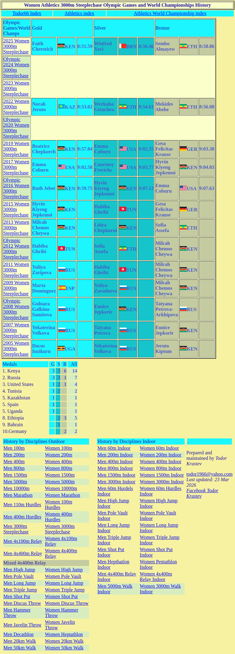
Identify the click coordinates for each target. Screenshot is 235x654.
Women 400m (58, 461)
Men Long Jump (19, 583)
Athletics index (79, 13)
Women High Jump (64, 569)
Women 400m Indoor (160, 461)
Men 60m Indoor (113, 448)
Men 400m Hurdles (22, 516)
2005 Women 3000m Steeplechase (16, 348)
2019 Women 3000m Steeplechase (16, 149)
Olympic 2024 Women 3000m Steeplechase (16, 67)
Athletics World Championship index (170, 13)
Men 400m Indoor (115, 461)
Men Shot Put (16, 596)
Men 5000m (15, 481)
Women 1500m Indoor (162, 475)
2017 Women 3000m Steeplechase (16, 167)
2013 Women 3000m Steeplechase (16, 228)
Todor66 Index (27, 13)
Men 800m (14, 468)
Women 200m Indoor (160, 454)
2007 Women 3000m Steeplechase (16, 330)
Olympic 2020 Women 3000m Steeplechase (16, 128)
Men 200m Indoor (115, 454)
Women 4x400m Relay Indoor (156, 576)
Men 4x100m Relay (22, 541)
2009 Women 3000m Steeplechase (16, 288)
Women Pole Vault (63, 576)
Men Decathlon (18, 634)
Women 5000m (60, 481)
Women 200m (58, 454)
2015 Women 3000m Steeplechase (16, 209)
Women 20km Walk (64, 641)
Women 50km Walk (64, 647)
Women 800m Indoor (160, 468)
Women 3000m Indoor (162, 481)
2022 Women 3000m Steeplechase (16, 107)
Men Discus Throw (22, 603)
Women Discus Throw (67, 603)
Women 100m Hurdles (58, 504)
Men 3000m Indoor (116, 481)
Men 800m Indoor (115, 468)
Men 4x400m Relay (22, 553)
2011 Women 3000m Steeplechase (16, 270)
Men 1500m (15, 475)
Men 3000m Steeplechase (16, 529)
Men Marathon (18, 495)
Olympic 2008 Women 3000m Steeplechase (16, 309)
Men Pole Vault (18, 576)
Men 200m (14, 454)
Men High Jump (19, 569)
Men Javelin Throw (22, 624)
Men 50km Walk (19, 647)
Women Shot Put (61, 596)
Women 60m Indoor (159, 448)
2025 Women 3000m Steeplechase (16, 46)
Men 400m (14, 461)
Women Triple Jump (65, 589)
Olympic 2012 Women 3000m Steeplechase (16, 249)
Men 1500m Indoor (116, 475)
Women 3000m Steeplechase (60, 529)
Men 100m (14, 448)
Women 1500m (60, 475)
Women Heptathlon (64, 634)
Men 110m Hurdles (22, 504)
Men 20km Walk (19, 641)
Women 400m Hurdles (58, 516)
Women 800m (58, 468)
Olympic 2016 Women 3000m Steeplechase (16, 188)
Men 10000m (16, 488)
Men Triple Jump (20, 589)
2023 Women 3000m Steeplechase (16, 88)
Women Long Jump (64, 583)
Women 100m (58, 448)
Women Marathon (62, 495)
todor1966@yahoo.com (209, 474)
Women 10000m (61, 488)
